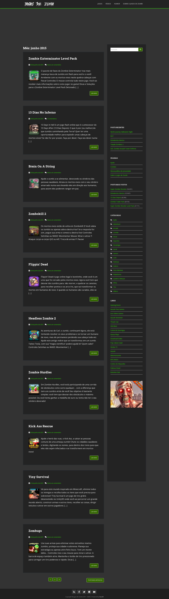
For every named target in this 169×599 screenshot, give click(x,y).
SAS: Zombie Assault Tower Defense (123, 149)
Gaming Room (115, 305)
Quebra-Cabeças (119, 279)
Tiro (114, 287)
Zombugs (35, 531)
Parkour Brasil (115, 368)
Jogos (100, 4)
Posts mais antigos (95, 580)
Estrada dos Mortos (117, 140)
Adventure (116, 224)
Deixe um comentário (54, 65)
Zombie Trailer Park (117, 202)
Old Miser (113, 326)
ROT (112, 136)
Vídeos (108, 4)
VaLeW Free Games (117, 309)
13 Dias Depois (115, 197)
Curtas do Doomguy (117, 330)
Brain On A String (42, 166)
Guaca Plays (114, 334)
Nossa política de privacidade (120, 171)
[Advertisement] (84, 26)
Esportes (116, 241)
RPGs (115, 283)
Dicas (115, 237)
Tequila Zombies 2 (116, 144)
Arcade (115, 228)
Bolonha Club (115, 372)
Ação (115, 220)
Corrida (115, 232)
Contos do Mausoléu (117, 364)
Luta (114, 258)
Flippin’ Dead (38, 264)
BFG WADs (114, 360)
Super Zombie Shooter (118, 189)
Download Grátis (116, 339)
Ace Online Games (116, 313)
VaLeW (112, 351)
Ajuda (112, 163)
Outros (115, 266)
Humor (117, 4)
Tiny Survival (39, 477)
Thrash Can (114, 322)
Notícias (116, 262)
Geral (115, 249)
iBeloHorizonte (115, 355)
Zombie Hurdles (40, 372)
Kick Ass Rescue (41, 426)
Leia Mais (94, 93)
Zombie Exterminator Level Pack (53, 58)
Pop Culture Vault (116, 343)
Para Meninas (118, 270)
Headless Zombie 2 (42, 318)
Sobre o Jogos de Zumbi (133, 4)
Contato (113, 167)
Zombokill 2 (37, 214)
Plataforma (117, 274)
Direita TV (113, 347)
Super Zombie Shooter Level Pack (122, 206)
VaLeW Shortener (116, 318)
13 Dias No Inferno (42, 112)
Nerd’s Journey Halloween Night (121, 132)
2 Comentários (52, 119)
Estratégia (116, 245)
